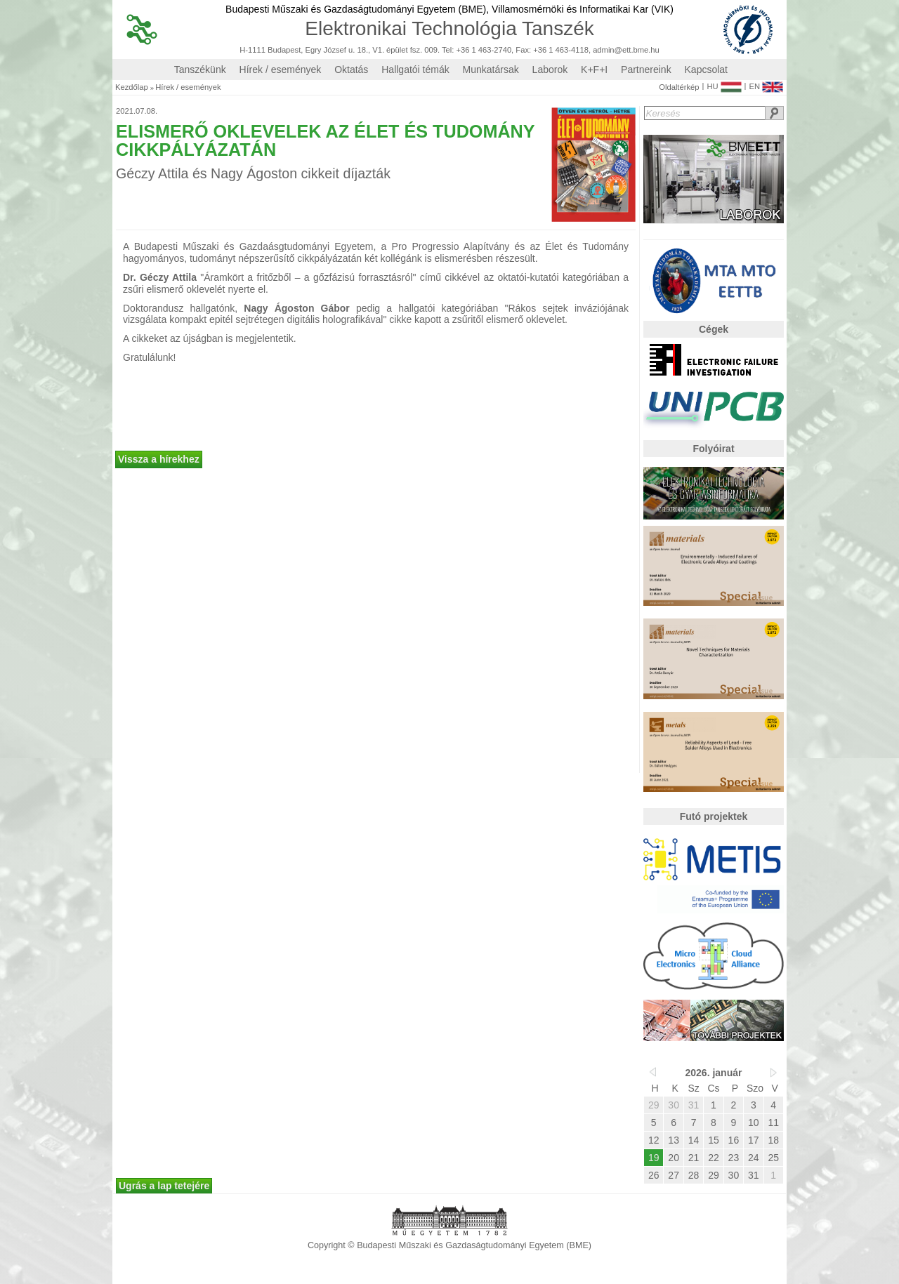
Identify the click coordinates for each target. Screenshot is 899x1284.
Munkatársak (491, 69)
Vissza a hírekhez (158, 459)
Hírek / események (280, 69)
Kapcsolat (706, 69)
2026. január (713, 1072)
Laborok (550, 69)
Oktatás (351, 69)
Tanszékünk (200, 69)
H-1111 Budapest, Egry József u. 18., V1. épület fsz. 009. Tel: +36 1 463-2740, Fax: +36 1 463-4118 (414, 50)
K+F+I (594, 69)
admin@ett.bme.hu (626, 50)
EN (766, 84)
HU (724, 84)
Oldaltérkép (679, 87)
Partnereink (646, 69)
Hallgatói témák (415, 69)
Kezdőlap (131, 87)
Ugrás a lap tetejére (164, 1185)
